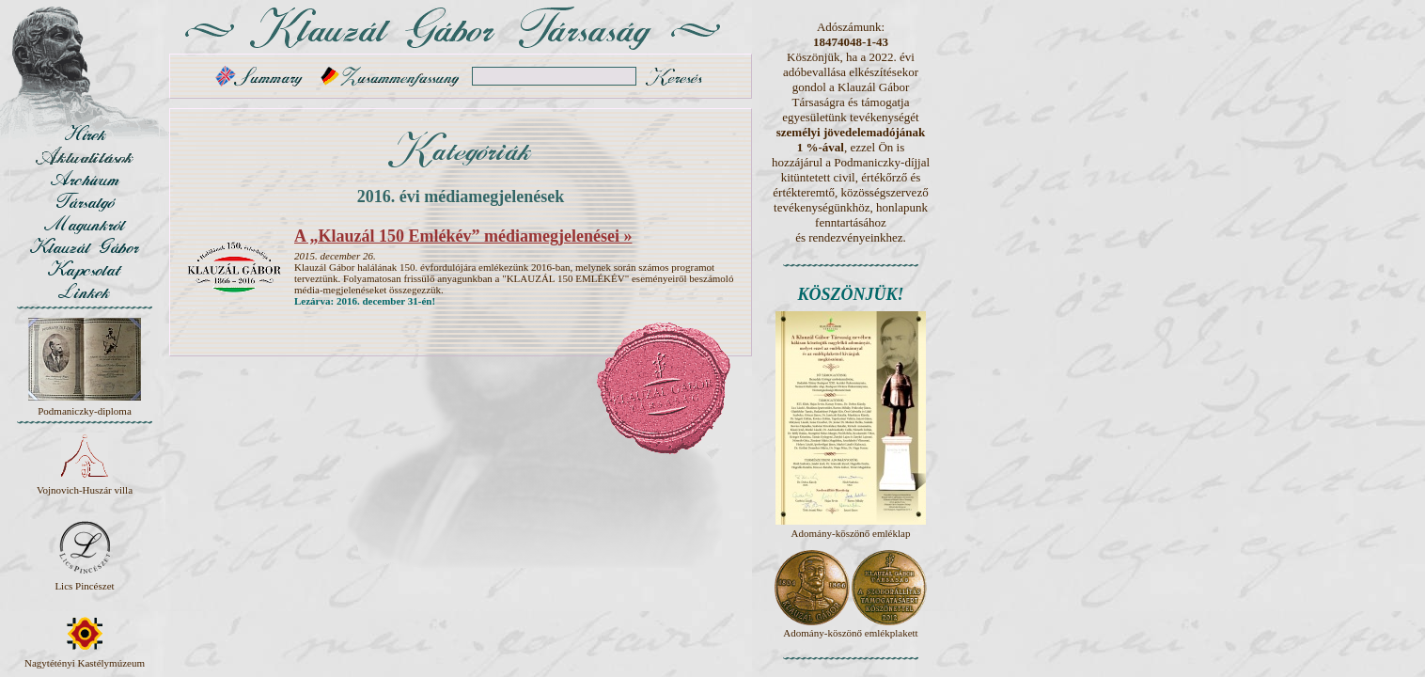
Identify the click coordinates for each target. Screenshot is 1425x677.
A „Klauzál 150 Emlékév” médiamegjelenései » (463, 236)
